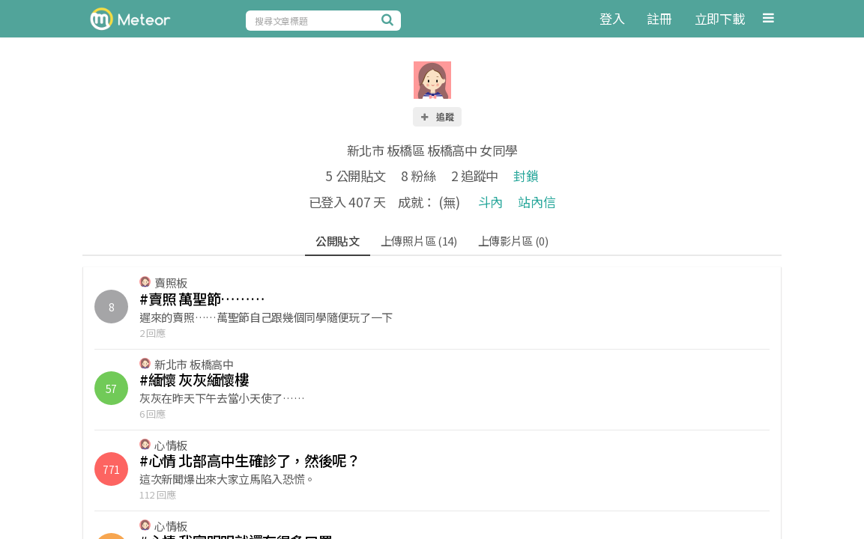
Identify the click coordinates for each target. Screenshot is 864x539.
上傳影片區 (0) (513, 241)
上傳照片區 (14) (419, 241)
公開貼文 (337, 241)
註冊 (659, 18)
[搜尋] (390, 19)
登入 (611, 18)
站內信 (536, 201)
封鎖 (525, 175)
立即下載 (720, 18)
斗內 (490, 201)
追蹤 (437, 116)
